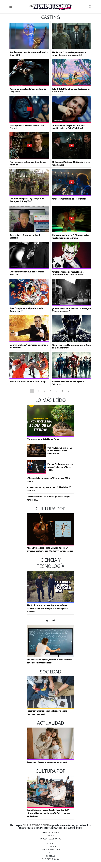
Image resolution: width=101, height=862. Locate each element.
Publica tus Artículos (50, 839)
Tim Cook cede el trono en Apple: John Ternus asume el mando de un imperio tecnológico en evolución (47, 608)
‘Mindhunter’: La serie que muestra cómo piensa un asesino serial (69, 53)
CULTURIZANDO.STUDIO (36, 825)
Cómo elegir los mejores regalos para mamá (47, 762)
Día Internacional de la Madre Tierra (43, 439)
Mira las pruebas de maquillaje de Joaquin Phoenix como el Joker (68, 273)
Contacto (50, 835)
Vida (50, 852)
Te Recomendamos (50, 832)
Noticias (50, 843)
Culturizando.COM (50, 859)
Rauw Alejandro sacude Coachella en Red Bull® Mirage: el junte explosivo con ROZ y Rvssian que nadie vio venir (48, 813)
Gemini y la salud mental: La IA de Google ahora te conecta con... (59, 451)
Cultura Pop (50, 846)
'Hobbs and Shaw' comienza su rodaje (27, 381)
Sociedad (50, 856)
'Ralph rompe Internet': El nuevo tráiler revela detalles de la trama (70, 236)
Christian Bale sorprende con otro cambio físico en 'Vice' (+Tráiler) (68, 126)
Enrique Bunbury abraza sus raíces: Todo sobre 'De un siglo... (60, 467)
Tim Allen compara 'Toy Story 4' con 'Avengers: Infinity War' (26, 199)
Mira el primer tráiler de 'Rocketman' (69, 198)
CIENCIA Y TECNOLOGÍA (50, 849)
